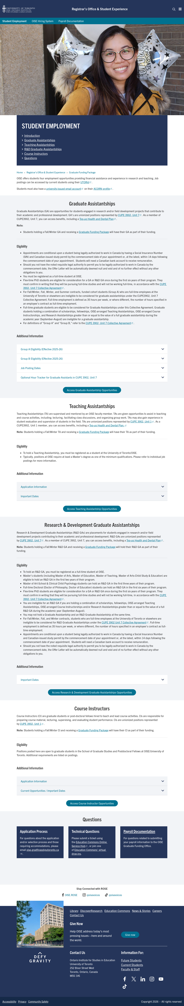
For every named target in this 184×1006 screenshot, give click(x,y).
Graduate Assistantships (39, 140)
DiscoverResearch (91, 911)
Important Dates (30, 496)
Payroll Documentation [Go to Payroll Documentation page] (71, 21)
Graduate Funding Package (82, 172)
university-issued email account (65, 188)
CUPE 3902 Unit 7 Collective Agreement (125, 622)
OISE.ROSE (71, 895)
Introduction (32, 135)
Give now (130, 934)
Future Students (131, 960)
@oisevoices (93, 895)
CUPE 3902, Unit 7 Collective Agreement (110, 323)
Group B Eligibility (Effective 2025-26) (42, 358)
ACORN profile (103, 188)
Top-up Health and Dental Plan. (108, 425)
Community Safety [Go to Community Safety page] (38, 1001)
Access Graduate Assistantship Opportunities (92, 390)
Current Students (132, 965)
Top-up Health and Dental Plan (97, 218)
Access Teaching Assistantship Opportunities (92, 508)
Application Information (34, 486)
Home (20, 172)
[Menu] (179, 9)
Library (74, 911)
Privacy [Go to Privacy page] (22, 1001)
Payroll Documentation (139, 831)
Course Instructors (36, 153)
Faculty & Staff (130, 969)
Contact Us (77, 915)
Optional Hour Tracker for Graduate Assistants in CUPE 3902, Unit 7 (59, 377)
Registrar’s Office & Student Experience (100, 9)
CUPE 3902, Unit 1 (142, 421)
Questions (30, 158)
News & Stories (141, 911)
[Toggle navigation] (173, 9)
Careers (157, 911)
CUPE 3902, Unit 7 (130, 215)
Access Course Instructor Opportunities (92, 803)
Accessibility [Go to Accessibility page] (9, 1001)
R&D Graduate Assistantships (43, 149)
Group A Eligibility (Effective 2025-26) (42, 349)
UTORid (86, 182)
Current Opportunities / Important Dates (43, 790)
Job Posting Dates (31, 368)
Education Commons (117, 911)
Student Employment (14, 21)
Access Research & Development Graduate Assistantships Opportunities (92, 692)
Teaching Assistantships (39, 145)
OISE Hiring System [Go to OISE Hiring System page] (42, 21)
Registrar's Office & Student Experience (46, 172)
